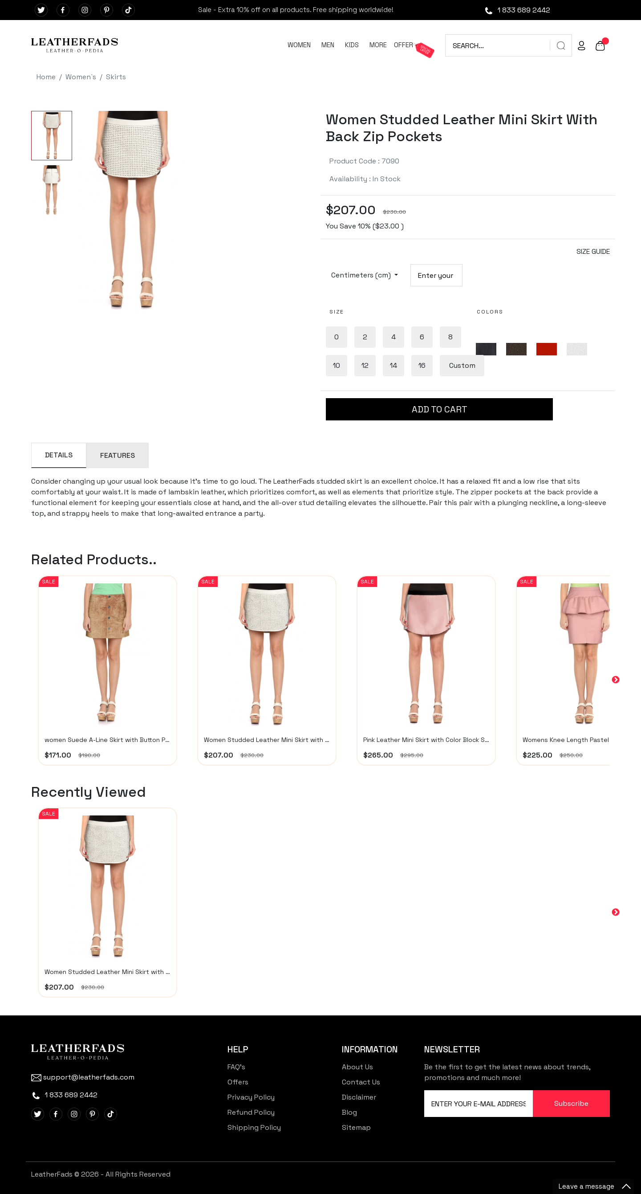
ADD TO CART (439, 409)
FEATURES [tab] (117, 455)
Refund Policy (251, 1112)
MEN (327, 45)
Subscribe (571, 1103)
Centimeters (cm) (362, 275)
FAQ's (236, 1067)
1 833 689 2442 (517, 10)
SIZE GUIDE (593, 251)
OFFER (403, 45)
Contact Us (361, 1082)
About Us (357, 1067)
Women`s (80, 77)
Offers (237, 1082)
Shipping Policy (254, 1127)
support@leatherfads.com (82, 1077)
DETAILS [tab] (59, 455)
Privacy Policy (251, 1097)
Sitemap (356, 1127)
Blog (349, 1112)
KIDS (352, 45)
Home (46, 77)
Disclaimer (359, 1097)
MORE (378, 45)
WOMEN (299, 45)
